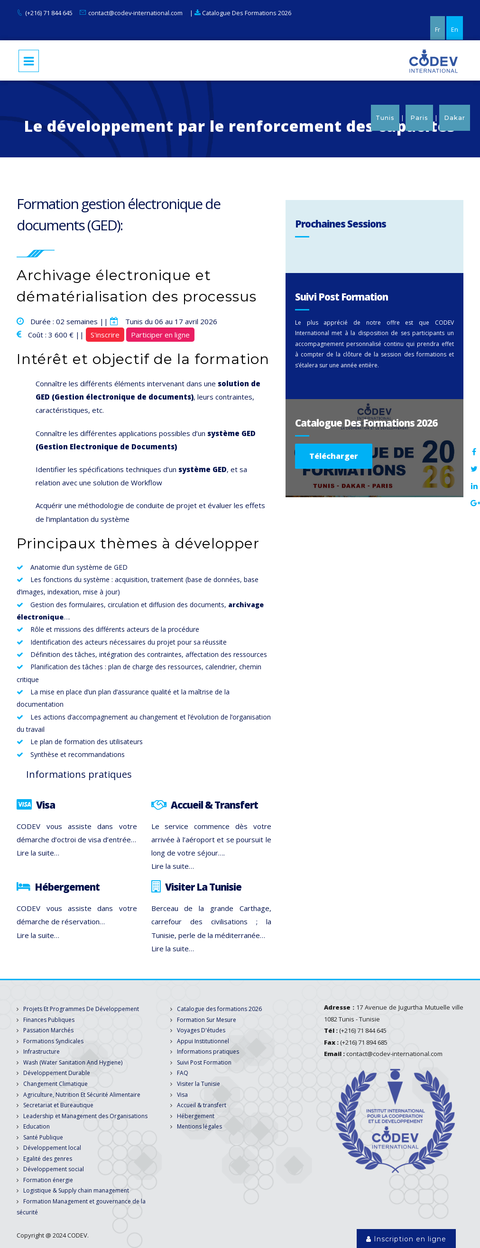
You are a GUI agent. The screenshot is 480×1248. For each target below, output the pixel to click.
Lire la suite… (38, 852)
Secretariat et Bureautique (58, 1105)
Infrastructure (41, 1052)
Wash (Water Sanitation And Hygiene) (72, 1062)
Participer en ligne (160, 334)
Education (36, 1126)
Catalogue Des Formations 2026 (242, 13)
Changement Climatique (55, 1084)
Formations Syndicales (53, 1041)
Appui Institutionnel (203, 1041)
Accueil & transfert (201, 1105)
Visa (182, 1095)
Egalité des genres (47, 1159)
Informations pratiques (208, 1052)
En (454, 29)
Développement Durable (56, 1073)
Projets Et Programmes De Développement (81, 1009)
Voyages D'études (201, 1030)
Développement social (53, 1169)
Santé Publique (43, 1137)
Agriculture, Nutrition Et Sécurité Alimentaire (81, 1095)
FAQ (182, 1073)
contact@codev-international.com (135, 13)
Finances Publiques (48, 1020)
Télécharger (333, 456)
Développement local (52, 1148)
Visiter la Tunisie (198, 1084)
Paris (419, 117)
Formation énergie (48, 1180)
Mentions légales (199, 1126)
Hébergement (195, 1116)
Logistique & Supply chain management (76, 1190)
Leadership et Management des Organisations (85, 1116)
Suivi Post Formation (204, 1062)
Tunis (385, 117)
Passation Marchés (48, 1030)
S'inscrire (105, 334)
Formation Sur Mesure (206, 1020)
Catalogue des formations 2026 (219, 1009)
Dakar (454, 117)
